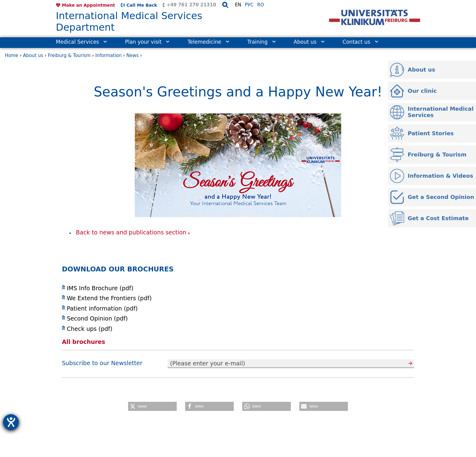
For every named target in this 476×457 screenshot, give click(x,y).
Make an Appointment (88, 5)
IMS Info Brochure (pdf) (100, 288)
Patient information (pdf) (102, 308)
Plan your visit (147, 42)
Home (11, 55)
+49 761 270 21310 (191, 5)
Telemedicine (208, 42)
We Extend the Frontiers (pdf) (109, 298)
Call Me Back (142, 5)
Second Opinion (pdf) (97, 318)
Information (108, 55)
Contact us (360, 42)
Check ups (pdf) (89, 328)
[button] (152, 406)
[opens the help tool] (11, 422)
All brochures (85, 341)
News (132, 55)
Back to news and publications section (131, 232)
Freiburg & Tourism (69, 55)
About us (309, 42)
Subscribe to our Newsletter (102, 363)
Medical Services (81, 42)
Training (261, 42)
